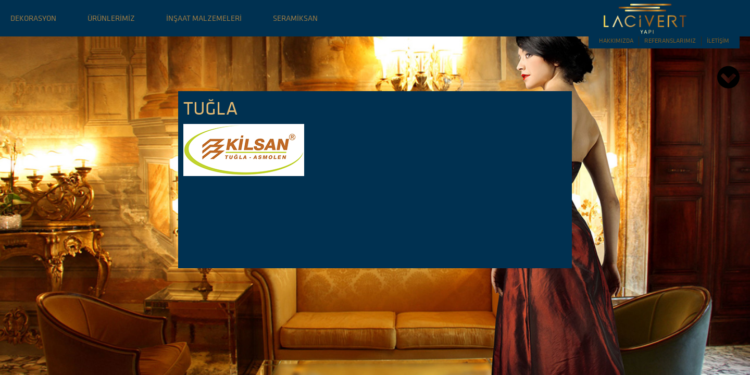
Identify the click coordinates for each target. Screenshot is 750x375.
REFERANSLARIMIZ (670, 40)
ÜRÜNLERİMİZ (111, 18)
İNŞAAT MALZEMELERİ (204, 18)
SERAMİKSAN (295, 18)
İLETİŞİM (718, 40)
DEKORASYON (33, 18)
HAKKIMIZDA (616, 40)
